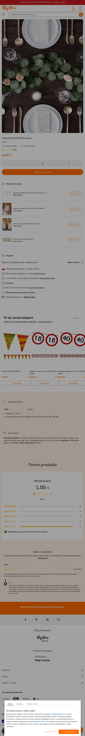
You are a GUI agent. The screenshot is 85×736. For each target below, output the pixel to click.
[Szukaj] (44, 14)
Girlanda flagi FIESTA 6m (11, 371)
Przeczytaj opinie (39, 273)
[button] (41, 130)
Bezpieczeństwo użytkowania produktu (20, 292)
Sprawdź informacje (47, 278)
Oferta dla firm (29, 297)
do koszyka (16, 383)
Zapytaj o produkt (29, 146)
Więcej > (77, 318)
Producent (9, 283)
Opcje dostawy (73, 262)
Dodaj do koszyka (42, 172)
